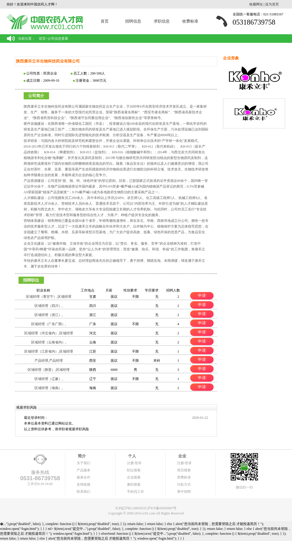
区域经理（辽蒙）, (49, 379)
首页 (105, 21)
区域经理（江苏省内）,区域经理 (48, 351)
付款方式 (184, 484)
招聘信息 (133, 21)
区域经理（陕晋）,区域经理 (49, 370)
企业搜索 (134, 477)
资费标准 (184, 477)
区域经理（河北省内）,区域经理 (48, 333)
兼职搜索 (134, 484)
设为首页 (272, 4)
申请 (202, 295)
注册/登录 (134, 463)
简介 (81, 456)
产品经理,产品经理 (49, 361)
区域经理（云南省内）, (48, 342)
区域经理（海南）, (49, 388)
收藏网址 (256, 4)
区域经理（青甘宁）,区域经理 (48, 297)
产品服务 (83, 470)
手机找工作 (135, 492)
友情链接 (83, 484)
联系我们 (83, 492)
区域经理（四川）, (49, 306)
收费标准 (190, 21)
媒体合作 (83, 477)
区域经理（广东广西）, (48, 324)
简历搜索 (184, 470)
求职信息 (162, 21)
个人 (131, 456)
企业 (181, 456)
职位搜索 (134, 470)
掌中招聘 (184, 492)
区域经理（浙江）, (49, 315)
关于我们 (83, 463)
